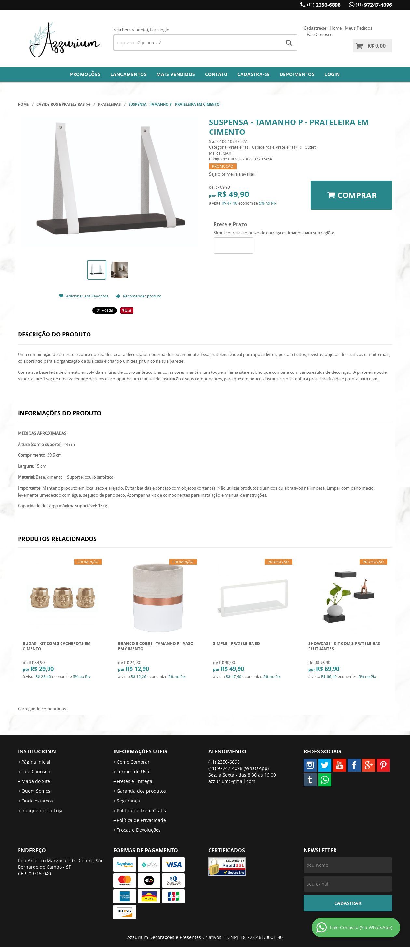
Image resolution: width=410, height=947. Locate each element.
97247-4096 (374, 4)
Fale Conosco (320, 34)
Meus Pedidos (358, 28)
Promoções (85, 74)
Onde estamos (37, 801)
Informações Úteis (140, 751)
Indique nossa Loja (41, 810)
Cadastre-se (315, 28)
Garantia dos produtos (141, 791)
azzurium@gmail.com (231, 781)
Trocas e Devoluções (139, 830)
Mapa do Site (35, 781)
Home (336, 28)
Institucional (38, 751)
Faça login (159, 29)
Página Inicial (35, 762)
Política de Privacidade (141, 820)
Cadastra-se (253, 74)
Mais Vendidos (176, 74)
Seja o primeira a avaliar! (232, 174)
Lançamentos (128, 74)
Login (332, 74)
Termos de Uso (133, 771)
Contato (216, 74)
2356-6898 (324, 4)
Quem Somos (35, 791)
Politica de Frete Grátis (141, 810)
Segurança (128, 801)
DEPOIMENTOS (297, 74)
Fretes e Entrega (134, 781)
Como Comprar (133, 762)
